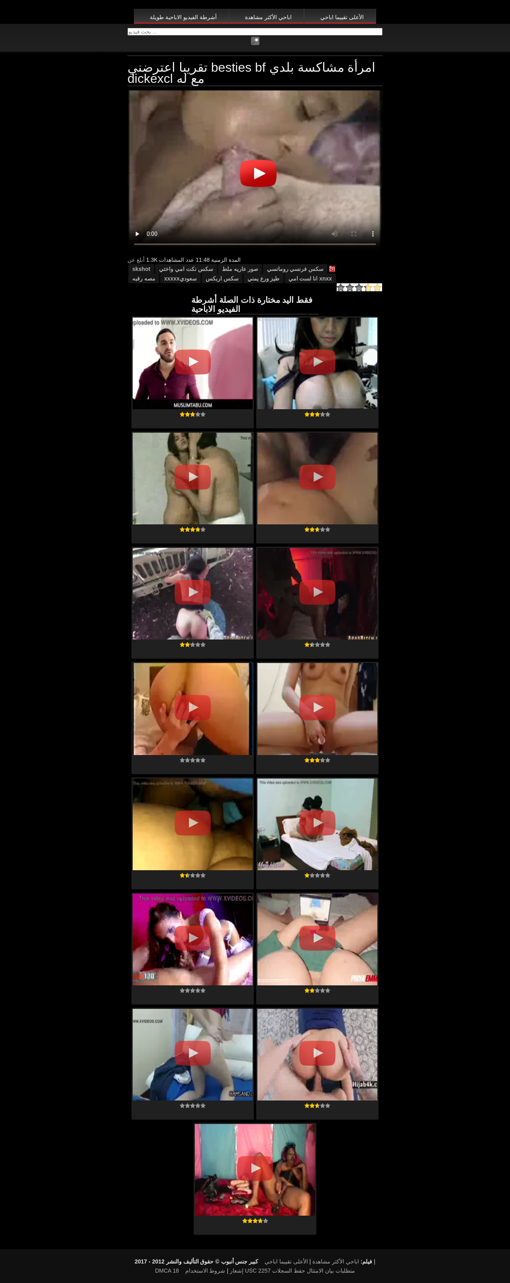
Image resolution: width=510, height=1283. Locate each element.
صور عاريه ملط (240, 269)
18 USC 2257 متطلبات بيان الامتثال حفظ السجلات (264, 1270)
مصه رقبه (143, 278)
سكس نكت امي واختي (186, 269)
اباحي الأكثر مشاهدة (268, 17)
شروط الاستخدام (205, 1270)
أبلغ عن (136, 260)
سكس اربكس (222, 278)
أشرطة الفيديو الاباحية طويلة (183, 17)
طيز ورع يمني (263, 278)
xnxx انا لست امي (310, 278)
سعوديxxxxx (180, 278)
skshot (141, 269)
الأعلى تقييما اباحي (342, 17)
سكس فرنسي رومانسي (295, 269)
